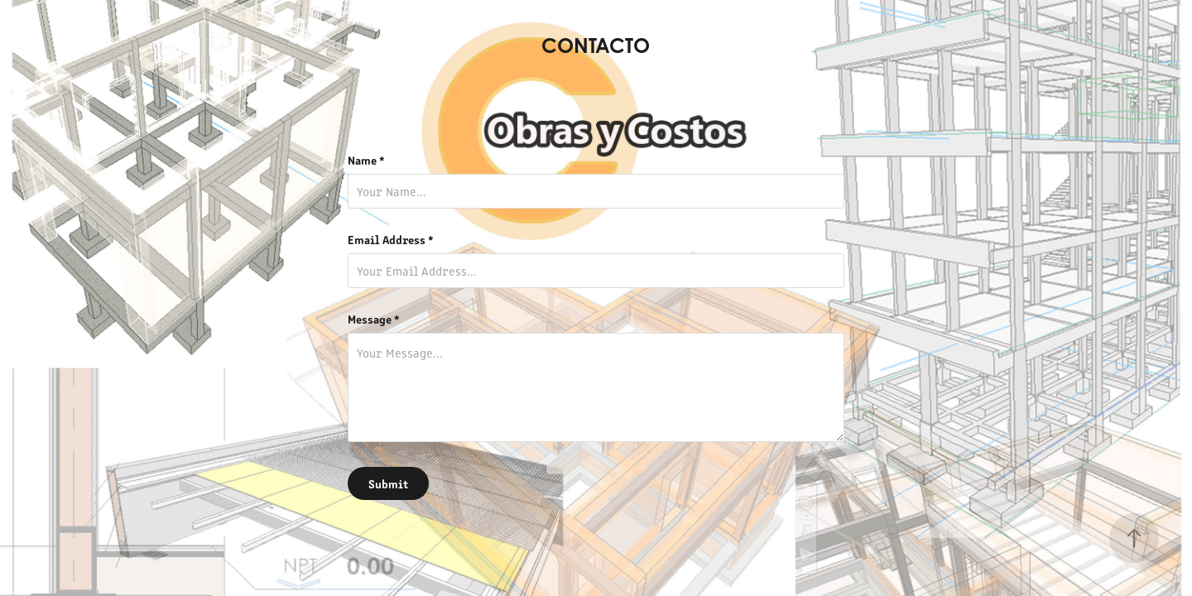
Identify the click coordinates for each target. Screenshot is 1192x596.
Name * (366, 160)
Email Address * (391, 239)
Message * (374, 318)
